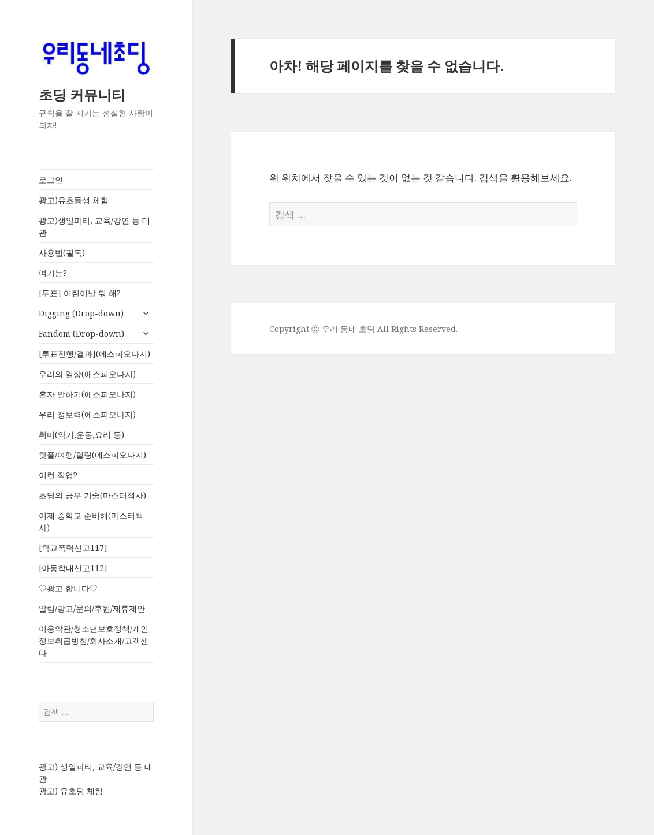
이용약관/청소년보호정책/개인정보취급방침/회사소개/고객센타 (93, 640)
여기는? (53, 272)
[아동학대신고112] (73, 567)
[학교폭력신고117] (73, 547)
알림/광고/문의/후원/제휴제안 (92, 608)
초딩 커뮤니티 (82, 94)
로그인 (51, 179)
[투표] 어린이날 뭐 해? (80, 293)
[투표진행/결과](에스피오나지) (94, 353)
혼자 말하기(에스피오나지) (87, 394)
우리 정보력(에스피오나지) (87, 414)
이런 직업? (58, 474)
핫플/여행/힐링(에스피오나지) (92, 454)
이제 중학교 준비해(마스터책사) (91, 521)
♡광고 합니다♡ (68, 588)
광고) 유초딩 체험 (71, 790)
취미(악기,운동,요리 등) (81, 434)
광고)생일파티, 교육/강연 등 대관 (94, 226)
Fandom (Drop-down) (81, 333)
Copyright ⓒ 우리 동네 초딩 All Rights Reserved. (363, 328)
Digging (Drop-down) (81, 313)
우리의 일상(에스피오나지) (87, 373)
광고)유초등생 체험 (74, 200)
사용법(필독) (62, 252)
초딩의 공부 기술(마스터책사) (92, 495)
